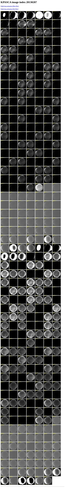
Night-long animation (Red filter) (9, 9)
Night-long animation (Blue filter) (10, 6)
